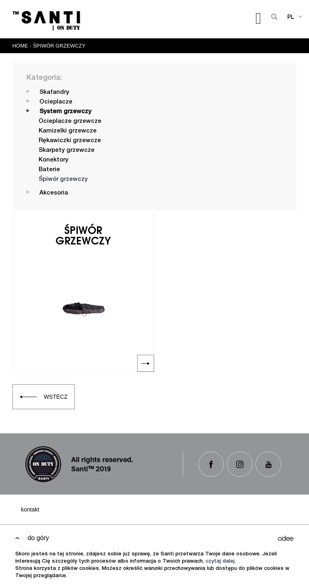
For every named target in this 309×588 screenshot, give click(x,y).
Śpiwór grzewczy (59, 46)
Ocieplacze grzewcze (70, 121)
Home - (21, 46)
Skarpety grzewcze (67, 150)
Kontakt (30, 509)
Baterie (49, 170)
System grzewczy (65, 112)
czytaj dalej (220, 561)
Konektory (53, 160)
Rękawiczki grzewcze (70, 141)
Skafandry (54, 92)
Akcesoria (53, 193)
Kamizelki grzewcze (68, 131)
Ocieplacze (55, 102)
